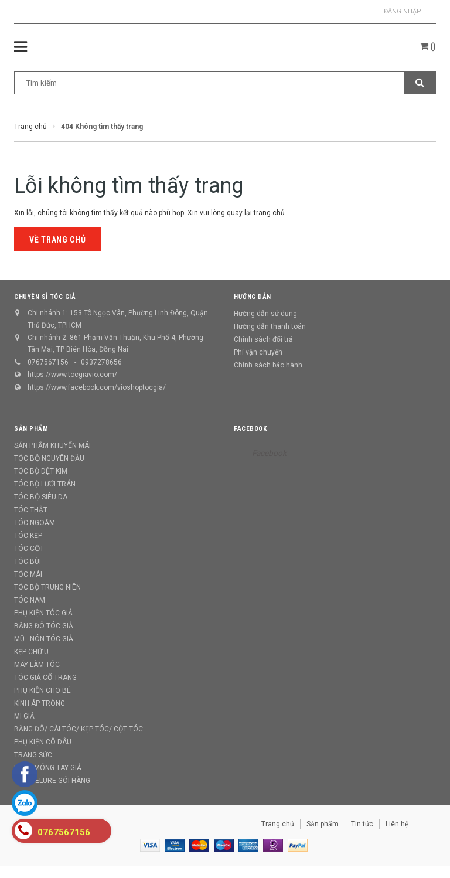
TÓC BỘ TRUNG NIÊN (47, 587)
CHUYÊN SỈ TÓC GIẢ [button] (45, 297)
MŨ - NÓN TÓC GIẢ (43, 639)
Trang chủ (277, 824)
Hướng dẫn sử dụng (265, 313)
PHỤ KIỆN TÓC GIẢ (43, 613)
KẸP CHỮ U (31, 652)
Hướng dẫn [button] (252, 297)
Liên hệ (397, 824)
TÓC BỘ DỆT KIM (40, 471)
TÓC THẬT (30, 510)
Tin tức (362, 824)
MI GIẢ (24, 716)
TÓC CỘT (29, 549)
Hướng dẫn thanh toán (270, 326)
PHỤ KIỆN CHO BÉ (42, 690)
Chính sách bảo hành (268, 365)
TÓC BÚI (27, 561)
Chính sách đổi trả (263, 339)
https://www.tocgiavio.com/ (72, 374)
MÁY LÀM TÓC (37, 665)
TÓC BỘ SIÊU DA (40, 497)
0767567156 (48, 362)
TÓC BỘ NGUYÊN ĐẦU (49, 458)
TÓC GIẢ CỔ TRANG (45, 677)
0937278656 (101, 362)
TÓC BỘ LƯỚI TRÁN (45, 484)
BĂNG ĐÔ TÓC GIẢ (43, 626)
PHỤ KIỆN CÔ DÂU (42, 742)
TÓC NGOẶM (34, 523)
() (428, 46)
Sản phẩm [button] (31, 429)
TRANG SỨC (33, 755)
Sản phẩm (322, 824)
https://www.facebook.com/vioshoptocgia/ (97, 387)
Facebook (250, 429)
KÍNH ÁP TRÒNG (39, 703)
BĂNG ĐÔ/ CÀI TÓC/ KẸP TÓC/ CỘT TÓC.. (80, 729)
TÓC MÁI (28, 574)
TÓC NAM (29, 600)
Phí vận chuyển (258, 352)
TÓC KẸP (28, 536)
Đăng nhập (402, 11)
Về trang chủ (57, 239)
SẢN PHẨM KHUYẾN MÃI (52, 445)
